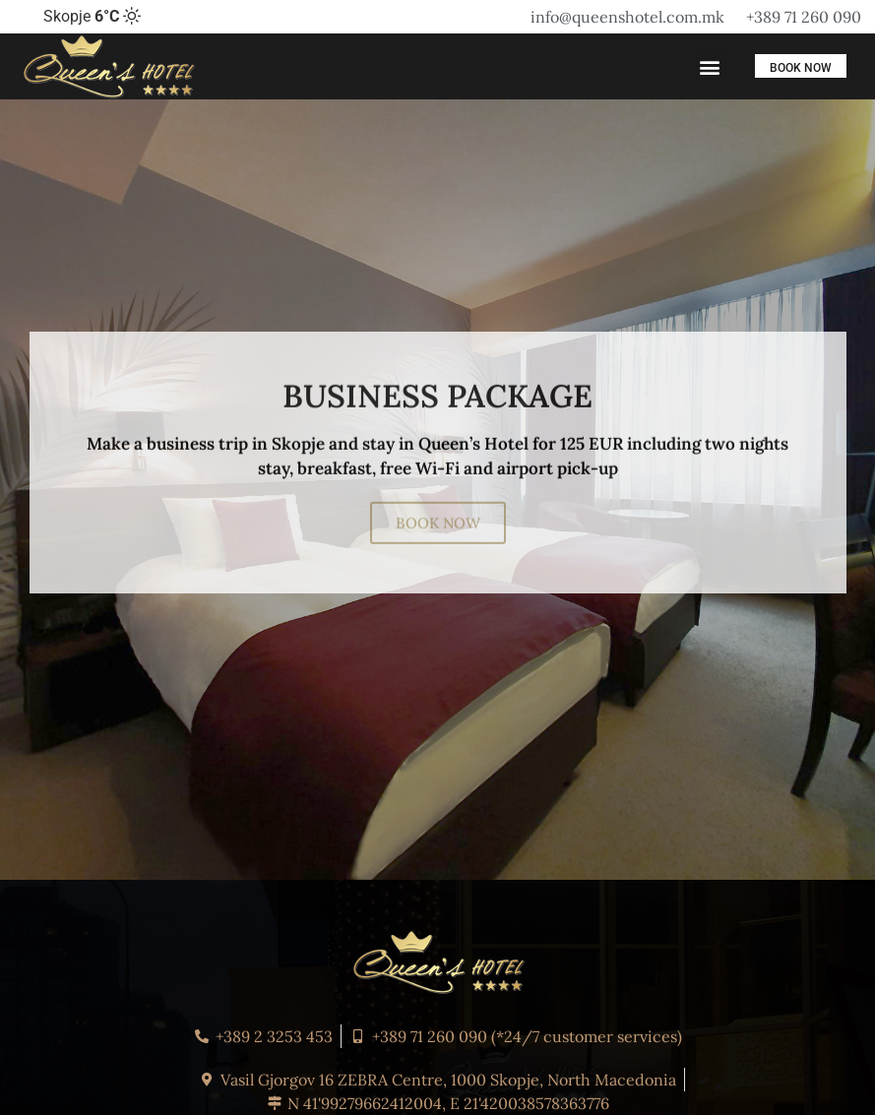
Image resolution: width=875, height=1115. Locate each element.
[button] (710, 66)
